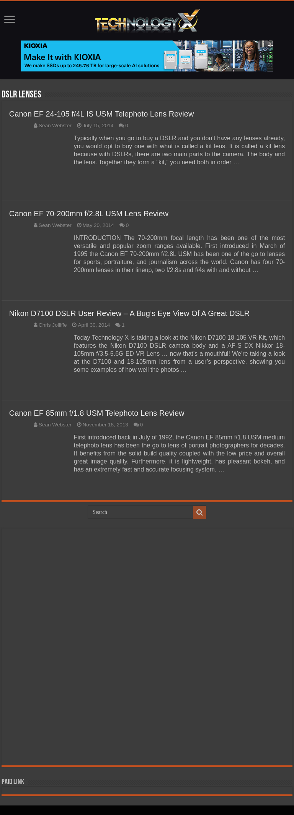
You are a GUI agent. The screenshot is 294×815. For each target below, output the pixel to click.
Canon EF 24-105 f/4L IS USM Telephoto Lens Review (101, 114)
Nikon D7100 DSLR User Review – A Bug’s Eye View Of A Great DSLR (129, 313)
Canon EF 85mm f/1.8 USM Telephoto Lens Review (97, 413)
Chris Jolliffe (53, 325)
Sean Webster (55, 125)
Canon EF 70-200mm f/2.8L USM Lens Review (88, 213)
